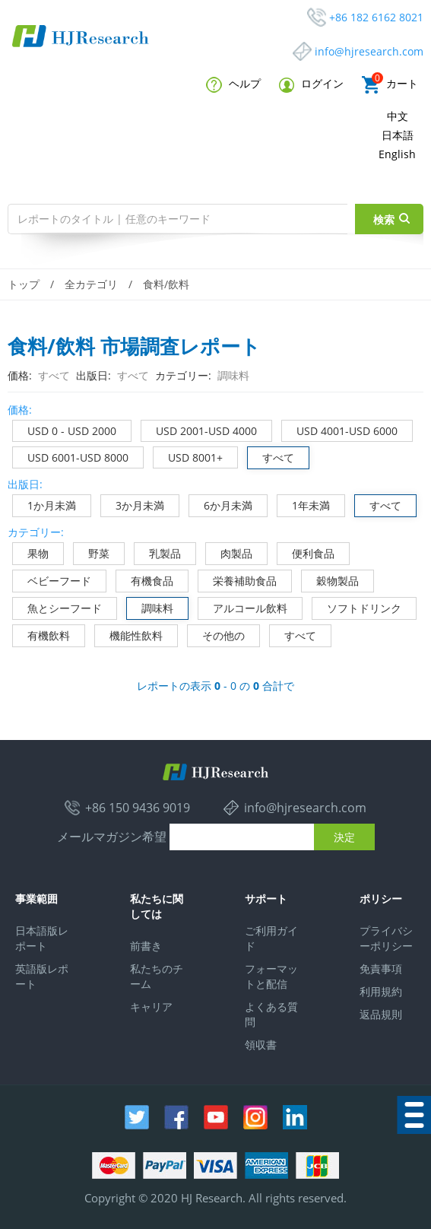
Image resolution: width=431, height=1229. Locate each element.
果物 (31, 552)
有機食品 (144, 579)
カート (390, 85)
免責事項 (381, 968)
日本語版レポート (41, 938)
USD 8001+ (188, 456)
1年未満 (303, 504)
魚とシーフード (57, 606)
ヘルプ (233, 84)
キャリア (151, 1006)
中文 (397, 116)
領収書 (261, 1044)
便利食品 (305, 552)
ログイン (311, 84)
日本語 (398, 135)
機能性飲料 (129, 634)
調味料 (150, 606)
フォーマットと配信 (271, 976)
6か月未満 (220, 504)
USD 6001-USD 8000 (70, 456)
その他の (216, 634)
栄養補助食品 (237, 579)
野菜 (91, 552)
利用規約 (381, 991)
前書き (146, 945)
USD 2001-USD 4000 (199, 429)
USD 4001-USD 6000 (340, 429)
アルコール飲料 (242, 606)
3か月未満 (132, 504)
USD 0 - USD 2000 (64, 429)
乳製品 (158, 552)
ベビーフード (52, 579)
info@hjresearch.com (369, 51)
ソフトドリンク (356, 606)
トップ (24, 284)
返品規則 (381, 1014)
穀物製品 (330, 579)
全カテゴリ (91, 284)
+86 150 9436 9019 (137, 807)
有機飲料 (41, 634)
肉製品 (229, 552)
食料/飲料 (166, 284)
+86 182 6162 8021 (376, 17)
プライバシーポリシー (386, 938)
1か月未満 (44, 504)
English (397, 154)
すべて (271, 456)
